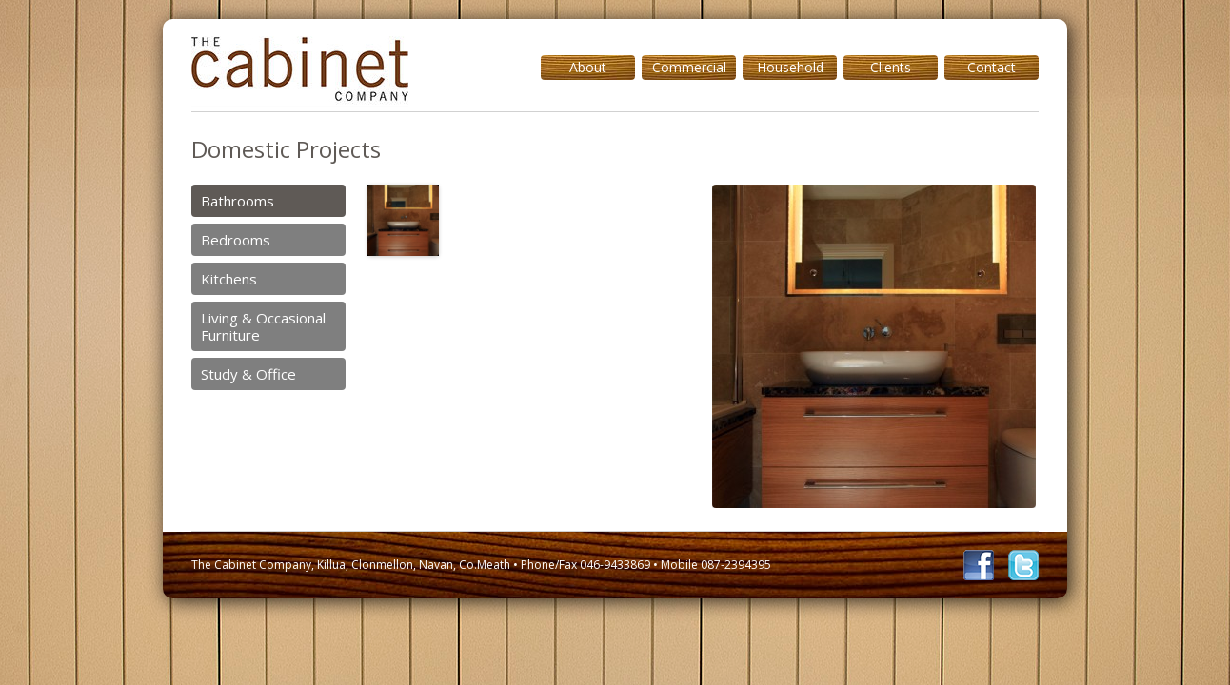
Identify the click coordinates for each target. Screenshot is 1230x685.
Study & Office (248, 373)
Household (790, 67)
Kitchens (229, 278)
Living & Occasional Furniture (263, 326)
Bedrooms (235, 239)
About (587, 67)
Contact (991, 67)
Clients (890, 67)
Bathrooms (237, 200)
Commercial (689, 67)
